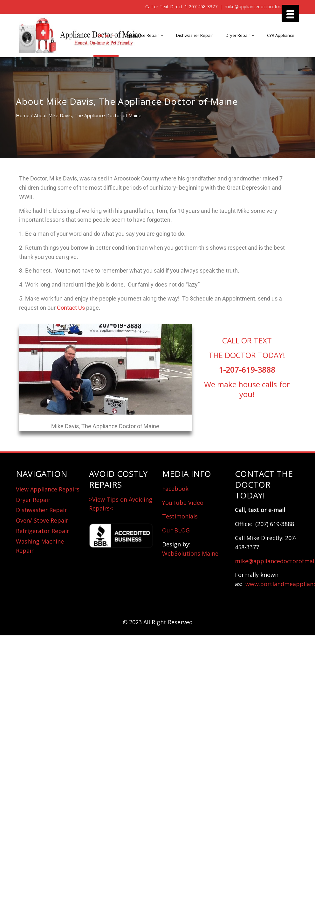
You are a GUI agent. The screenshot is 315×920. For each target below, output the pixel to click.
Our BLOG (176, 530)
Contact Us (71, 307)
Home (104, 35)
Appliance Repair (143, 35)
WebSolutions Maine (190, 553)
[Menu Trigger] (290, 13)
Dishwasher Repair (194, 35)
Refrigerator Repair (42, 531)
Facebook (175, 488)
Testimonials (180, 516)
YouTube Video (182, 502)
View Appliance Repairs (47, 489)
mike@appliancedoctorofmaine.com (262, 6)
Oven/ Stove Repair (42, 520)
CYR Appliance (280, 35)
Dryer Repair (238, 35)
